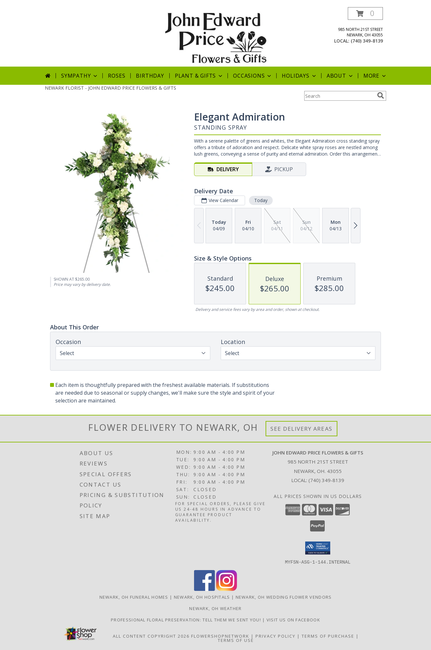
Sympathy (79, 75)
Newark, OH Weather (215, 608)
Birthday (150, 75)
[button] (365, 13)
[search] (380, 95)
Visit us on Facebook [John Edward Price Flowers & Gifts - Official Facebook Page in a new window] (293, 619)
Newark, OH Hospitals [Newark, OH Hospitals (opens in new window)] (202, 597)
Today (261, 200)
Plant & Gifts (199, 75)
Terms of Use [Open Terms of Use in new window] (236, 640)
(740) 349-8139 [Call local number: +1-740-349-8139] (367, 41)
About (340, 75)
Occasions (252, 75)
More (375, 75)
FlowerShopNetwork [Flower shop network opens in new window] (220, 636)
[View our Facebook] (204, 589)
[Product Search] (339, 95)
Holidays (299, 75)
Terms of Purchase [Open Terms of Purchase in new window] (328, 636)
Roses (116, 75)
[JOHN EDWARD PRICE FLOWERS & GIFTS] (215, 37)
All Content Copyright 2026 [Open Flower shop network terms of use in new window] (151, 636)
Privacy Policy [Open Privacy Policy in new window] (275, 636)
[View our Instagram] (226, 589)
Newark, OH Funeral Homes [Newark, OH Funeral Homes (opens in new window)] (133, 597)
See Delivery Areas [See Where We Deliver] (301, 428)
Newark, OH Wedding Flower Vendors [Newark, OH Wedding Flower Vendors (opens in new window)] (284, 597)
